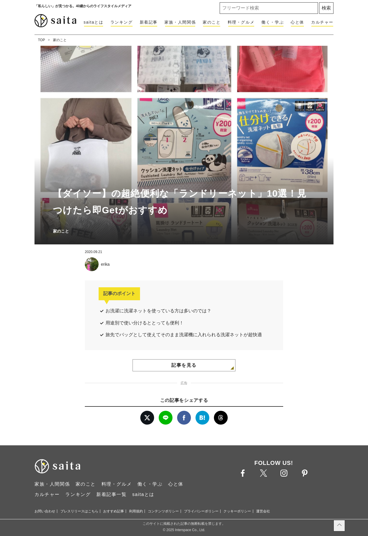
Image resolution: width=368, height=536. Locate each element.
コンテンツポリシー (163, 511)
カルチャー (322, 22)
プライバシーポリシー (201, 511)
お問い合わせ (44, 511)
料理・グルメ (241, 22)
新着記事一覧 (111, 494)
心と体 (297, 22)
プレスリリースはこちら (79, 511)
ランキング (121, 22)
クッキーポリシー (237, 511)
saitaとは (93, 22)
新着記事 (149, 22)
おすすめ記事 (113, 511)
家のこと (212, 22)
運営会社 (263, 511)
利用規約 (136, 511)
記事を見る (184, 365)
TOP (41, 40)
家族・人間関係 (180, 22)
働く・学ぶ (272, 22)
